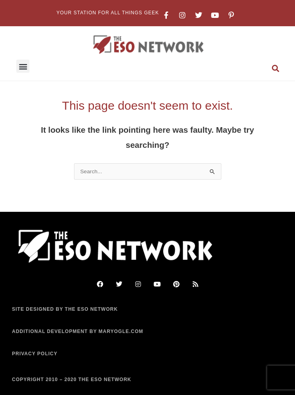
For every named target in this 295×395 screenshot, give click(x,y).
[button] (22, 66)
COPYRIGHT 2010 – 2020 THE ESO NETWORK (71, 379)
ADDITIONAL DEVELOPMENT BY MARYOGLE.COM (77, 331)
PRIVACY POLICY (34, 353)
